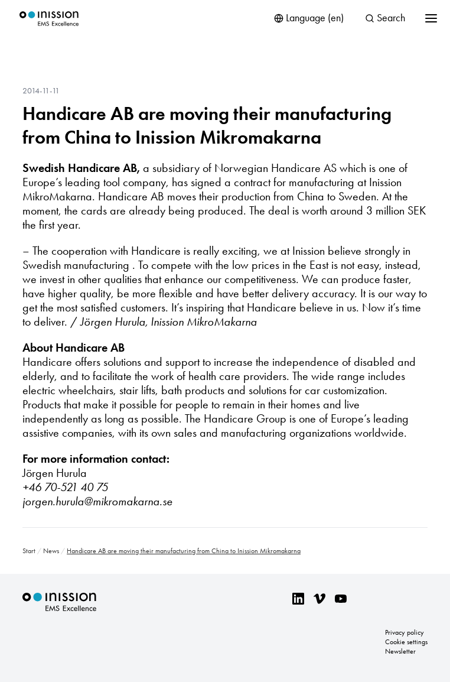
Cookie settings (406, 642)
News (51, 551)
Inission (49, 18)
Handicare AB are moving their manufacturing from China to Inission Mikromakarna (207, 125)
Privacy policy (404, 632)
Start (28, 551)
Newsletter (400, 651)
